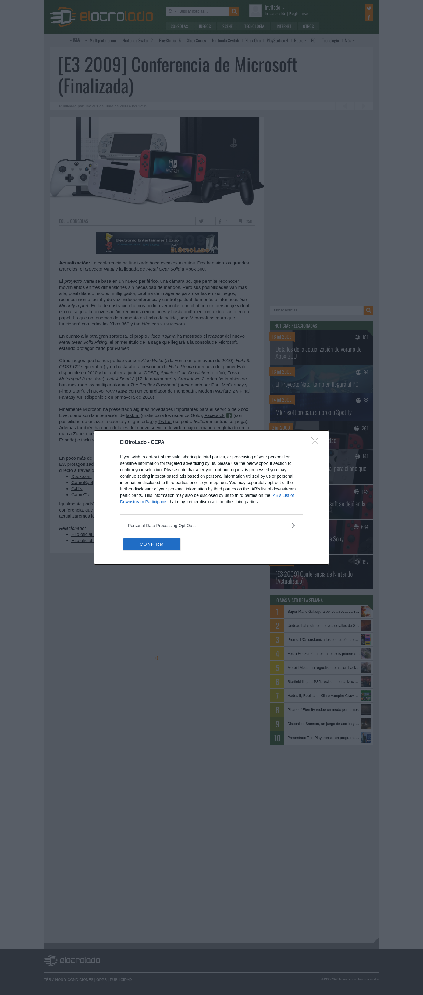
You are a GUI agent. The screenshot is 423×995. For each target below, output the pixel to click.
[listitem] (211, 525)
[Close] (317, 442)
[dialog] (211, 497)
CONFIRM (152, 544)
